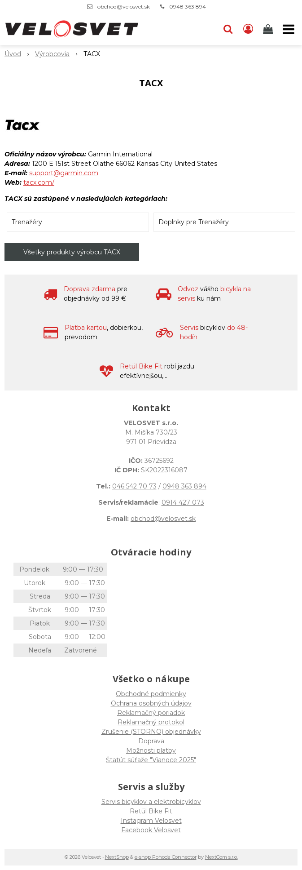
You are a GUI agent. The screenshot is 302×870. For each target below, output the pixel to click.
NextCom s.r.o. (221, 857)
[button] (228, 29)
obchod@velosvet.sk (123, 6)
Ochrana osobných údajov (151, 703)
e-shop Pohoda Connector (166, 857)
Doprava (151, 741)
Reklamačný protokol (151, 722)
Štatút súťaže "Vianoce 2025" (151, 760)
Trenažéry (27, 222)
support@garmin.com (63, 173)
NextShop (117, 857)
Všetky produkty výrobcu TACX (71, 252)
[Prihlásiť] (248, 29)
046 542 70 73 (134, 486)
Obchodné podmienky (151, 694)
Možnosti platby (151, 750)
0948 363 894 (187, 6)
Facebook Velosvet (151, 830)
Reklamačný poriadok (151, 713)
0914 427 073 (183, 502)
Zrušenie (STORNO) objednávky (151, 732)
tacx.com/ (38, 182)
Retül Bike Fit (151, 811)
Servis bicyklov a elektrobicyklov (151, 802)
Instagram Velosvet (151, 821)
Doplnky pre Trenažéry (193, 222)
